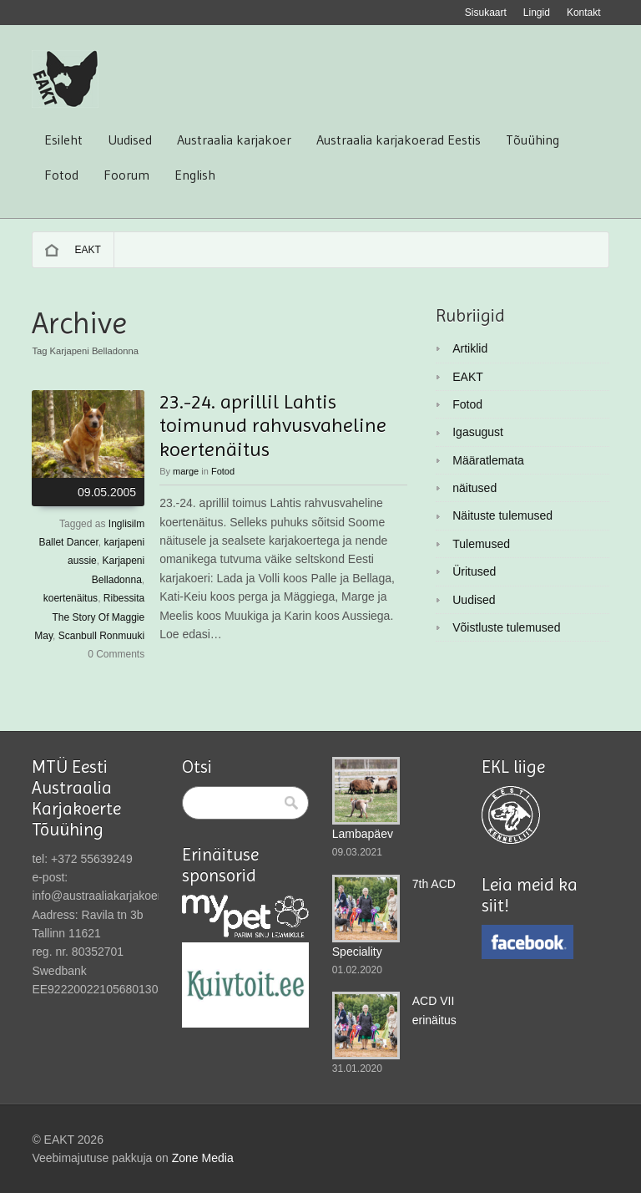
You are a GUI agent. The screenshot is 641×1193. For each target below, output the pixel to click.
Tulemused (481, 544)
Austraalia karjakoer (234, 139)
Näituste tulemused (502, 515)
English (194, 174)
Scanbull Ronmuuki (101, 636)
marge (186, 471)
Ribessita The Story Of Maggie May (89, 617)
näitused (474, 488)
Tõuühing (532, 139)
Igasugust (477, 432)
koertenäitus (70, 598)
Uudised (130, 139)
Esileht (63, 139)
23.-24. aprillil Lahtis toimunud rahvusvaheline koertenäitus (272, 426)
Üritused (474, 571)
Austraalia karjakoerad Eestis (398, 139)
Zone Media (203, 1158)
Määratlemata (488, 460)
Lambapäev (362, 833)
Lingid (536, 12)
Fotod (61, 174)
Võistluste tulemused (506, 627)
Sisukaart (486, 12)
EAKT (87, 250)
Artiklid (469, 348)
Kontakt (584, 12)
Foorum (126, 174)
